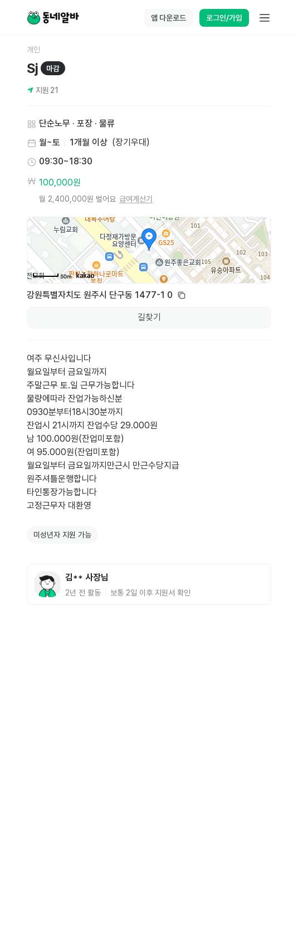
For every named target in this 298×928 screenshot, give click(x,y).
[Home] (53, 18)
